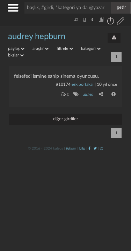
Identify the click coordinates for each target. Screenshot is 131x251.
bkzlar (16, 55)
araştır (40, 48)
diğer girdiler (65, 119)
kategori (91, 48)
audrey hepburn (36, 36)
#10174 (63, 84)
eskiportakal (83, 84)
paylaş (16, 48)
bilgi (82, 148)
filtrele (65, 48)
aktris (88, 94)
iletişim (71, 148)
